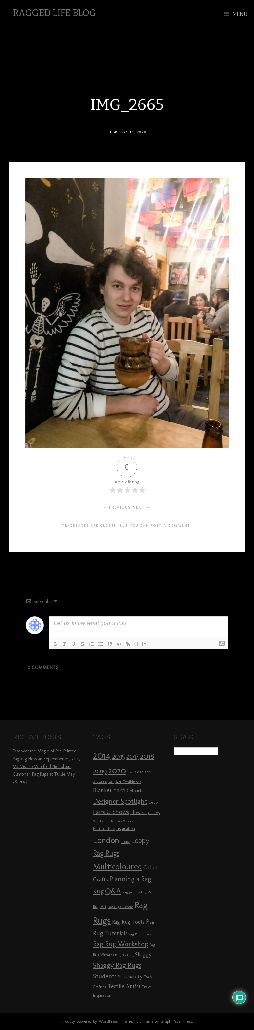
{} (136, 643)
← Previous (117, 507)
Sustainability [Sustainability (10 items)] (130, 977)
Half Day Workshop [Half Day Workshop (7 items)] (124, 821)
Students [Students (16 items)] (105, 976)
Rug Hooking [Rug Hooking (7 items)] (124, 955)
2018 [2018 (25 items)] (147, 756)
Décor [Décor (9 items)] (154, 802)
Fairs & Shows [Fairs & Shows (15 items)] (111, 812)
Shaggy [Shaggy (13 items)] (143, 954)
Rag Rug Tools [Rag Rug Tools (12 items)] (128, 922)
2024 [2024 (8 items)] (148, 772)
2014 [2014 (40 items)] (102, 755)
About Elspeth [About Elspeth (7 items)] (103, 782)
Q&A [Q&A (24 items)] (113, 890)
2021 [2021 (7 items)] (130, 772)
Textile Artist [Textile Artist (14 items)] (124, 986)
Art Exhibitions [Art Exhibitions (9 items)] (128, 781)
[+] (145, 643)
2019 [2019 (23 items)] (100, 770)
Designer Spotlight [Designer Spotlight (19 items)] (120, 801)
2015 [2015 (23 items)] (118, 756)
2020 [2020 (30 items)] (117, 770)
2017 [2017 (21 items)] (132, 756)
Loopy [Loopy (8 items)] (125, 841)
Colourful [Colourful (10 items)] (136, 791)
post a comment (170, 525)
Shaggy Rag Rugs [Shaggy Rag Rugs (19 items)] (117, 965)
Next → (142, 507)
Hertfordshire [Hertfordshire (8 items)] (104, 829)
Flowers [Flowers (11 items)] (138, 812)
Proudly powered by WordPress (89, 1021)
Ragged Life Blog (54, 12)
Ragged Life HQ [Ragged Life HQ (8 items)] (134, 892)
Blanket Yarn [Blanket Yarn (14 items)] (109, 790)
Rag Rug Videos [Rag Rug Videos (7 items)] (140, 934)
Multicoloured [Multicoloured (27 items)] (117, 866)
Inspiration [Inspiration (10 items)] (125, 828)
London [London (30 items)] (106, 840)
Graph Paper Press (176, 1021)
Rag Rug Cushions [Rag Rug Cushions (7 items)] (120, 907)
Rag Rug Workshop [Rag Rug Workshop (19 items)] (120, 944)
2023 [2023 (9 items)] (139, 771)
